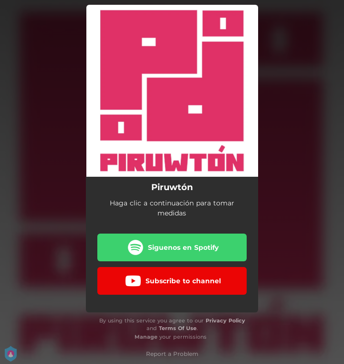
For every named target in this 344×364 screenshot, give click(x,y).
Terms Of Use (178, 328)
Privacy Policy (225, 320)
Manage (146, 336)
